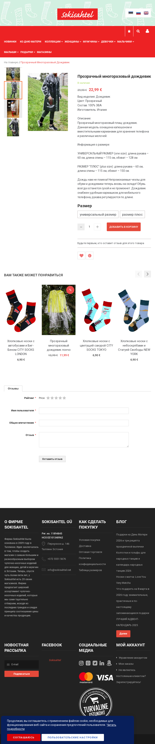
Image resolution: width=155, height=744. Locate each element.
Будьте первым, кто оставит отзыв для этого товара (111, 243)
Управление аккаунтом (133, 657)
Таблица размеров (90, 570)
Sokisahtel (55, 660)
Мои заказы (126, 663)
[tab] (13, 388)
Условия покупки (89, 539)
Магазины (44, 52)
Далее (123, 633)
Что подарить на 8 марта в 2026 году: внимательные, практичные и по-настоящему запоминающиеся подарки (132, 601)
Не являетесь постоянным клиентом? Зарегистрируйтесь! (131, 676)
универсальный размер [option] (98, 214)
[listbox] (114, 215)
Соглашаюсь (24, 737)
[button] (13, 70)
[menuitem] (12, 41)
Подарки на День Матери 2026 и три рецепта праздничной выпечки (131, 540)
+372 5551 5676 (57, 558)
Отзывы (13, 388)
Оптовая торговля (90, 552)
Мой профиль (147, 31)
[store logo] (77, 14)
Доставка (85, 545)
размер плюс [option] (132, 214)
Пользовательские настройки (73, 737)
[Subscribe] (21, 674)
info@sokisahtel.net (59, 569)
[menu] (77, 46)
